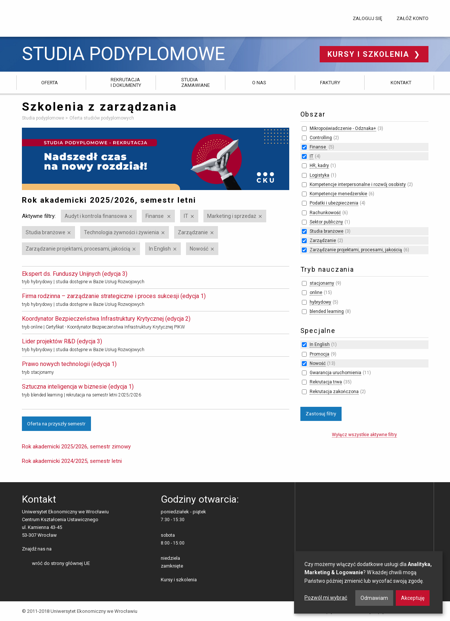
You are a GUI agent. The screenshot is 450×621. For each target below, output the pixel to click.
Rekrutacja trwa (326, 382)
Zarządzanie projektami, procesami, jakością (78, 249)
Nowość (199, 249)
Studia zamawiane (195, 82)
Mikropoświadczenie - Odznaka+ (343, 128)
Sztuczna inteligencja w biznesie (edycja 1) (78, 386)
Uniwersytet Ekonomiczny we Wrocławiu (59, 17)
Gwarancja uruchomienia (335, 372)
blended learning (327, 311)
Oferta (49, 82)
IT (186, 216)
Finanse (155, 216)
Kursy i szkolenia (369, 54)
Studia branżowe (45, 232)
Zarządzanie (193, 232)
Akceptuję (412, 598)
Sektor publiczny (326, 222)
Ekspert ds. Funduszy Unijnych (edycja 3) (74, 273)
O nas (259, 82)
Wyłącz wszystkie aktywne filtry (364, 434)
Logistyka (319, 175)
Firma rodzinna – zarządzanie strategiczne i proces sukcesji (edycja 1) (114, 296)
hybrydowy (320, 302)
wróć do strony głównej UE (61, 563)
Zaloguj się (367, 18)
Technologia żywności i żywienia (121, 232)
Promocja (319, 354)
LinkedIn (70, 549)
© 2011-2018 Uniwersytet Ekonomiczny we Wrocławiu (79, 611)
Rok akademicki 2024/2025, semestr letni (72, 461)
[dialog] (368, 582)
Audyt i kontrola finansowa (96, 216)
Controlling (321, 137)
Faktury (330, 82)
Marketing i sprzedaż (231, 216)
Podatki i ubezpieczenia (334, 203)
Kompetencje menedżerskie (338, 193)
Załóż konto (412, 18)
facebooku (58, 549)
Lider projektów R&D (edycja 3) (62, 341)
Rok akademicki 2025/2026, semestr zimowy (76, 446)
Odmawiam (374, 598)
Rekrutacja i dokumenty (126, 82)
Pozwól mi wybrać (325, 598)
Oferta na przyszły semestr (56, 423)
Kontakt (401, 82)
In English (160, 249)
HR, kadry (319, 165)
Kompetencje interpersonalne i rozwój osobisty (358, 184)
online (316, 292)
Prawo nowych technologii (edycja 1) (69, 363)
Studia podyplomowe (123, 54)
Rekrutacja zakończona (334, 391)
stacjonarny (322, 283)
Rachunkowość (325, 212)
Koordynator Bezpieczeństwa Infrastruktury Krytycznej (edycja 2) (106, 318)
